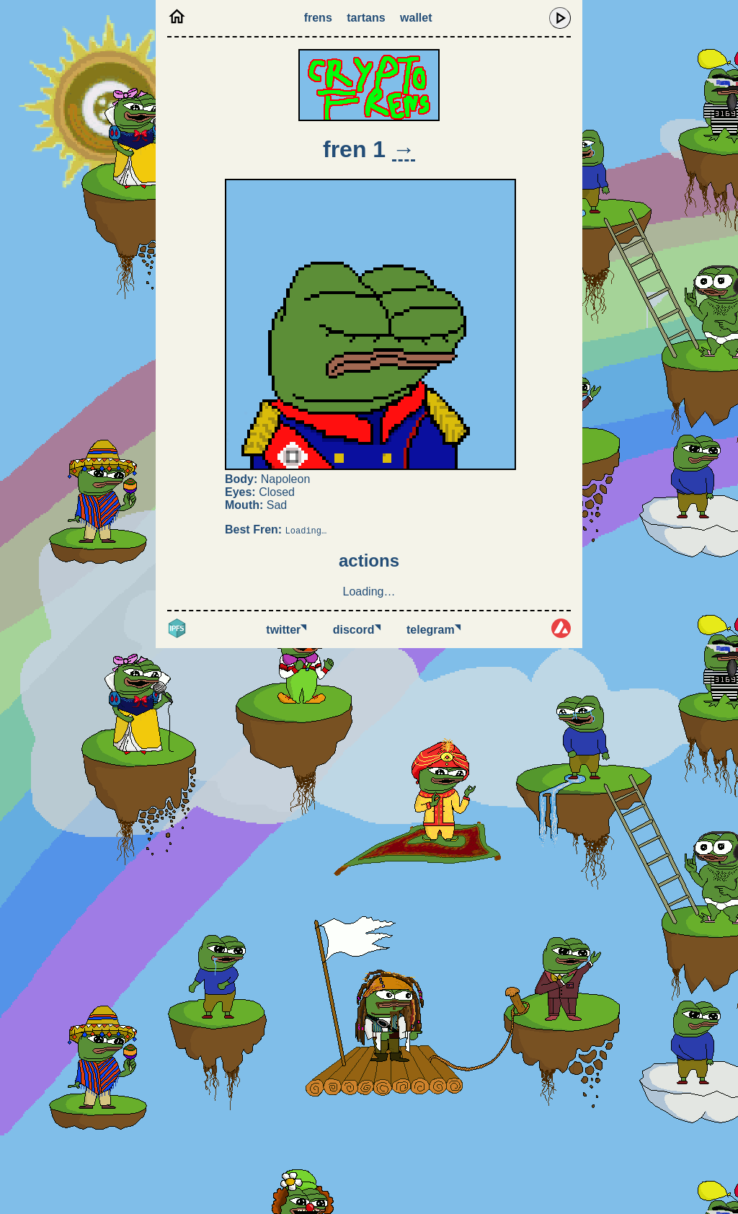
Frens (318, 18)
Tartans (366, 18)
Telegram (433, 630)
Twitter (286, 630)
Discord (357, 630)
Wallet (416, 18)
